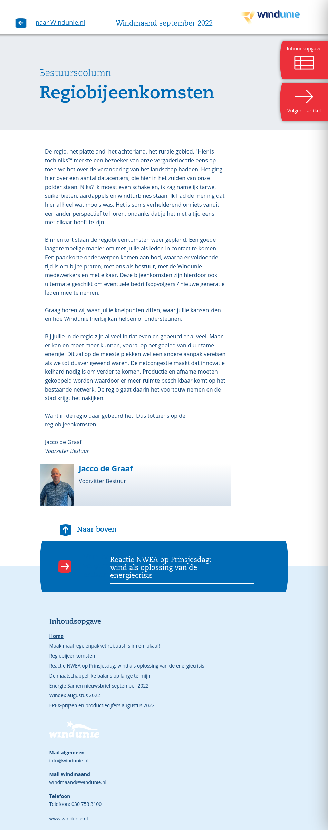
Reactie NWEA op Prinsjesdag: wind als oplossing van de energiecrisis (126, 665)
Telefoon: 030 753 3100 (75, 804)
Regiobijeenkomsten (72, 655)
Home (56, 636)
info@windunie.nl (69, 760)
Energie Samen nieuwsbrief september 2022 (99, 685)
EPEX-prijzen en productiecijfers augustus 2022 (102, 705)
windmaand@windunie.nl (78, 782)
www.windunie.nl (68, 818)
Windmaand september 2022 (164, 23)
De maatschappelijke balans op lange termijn (100, 675)
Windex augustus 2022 (74, 695)
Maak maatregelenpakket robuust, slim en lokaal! (104, 645)
